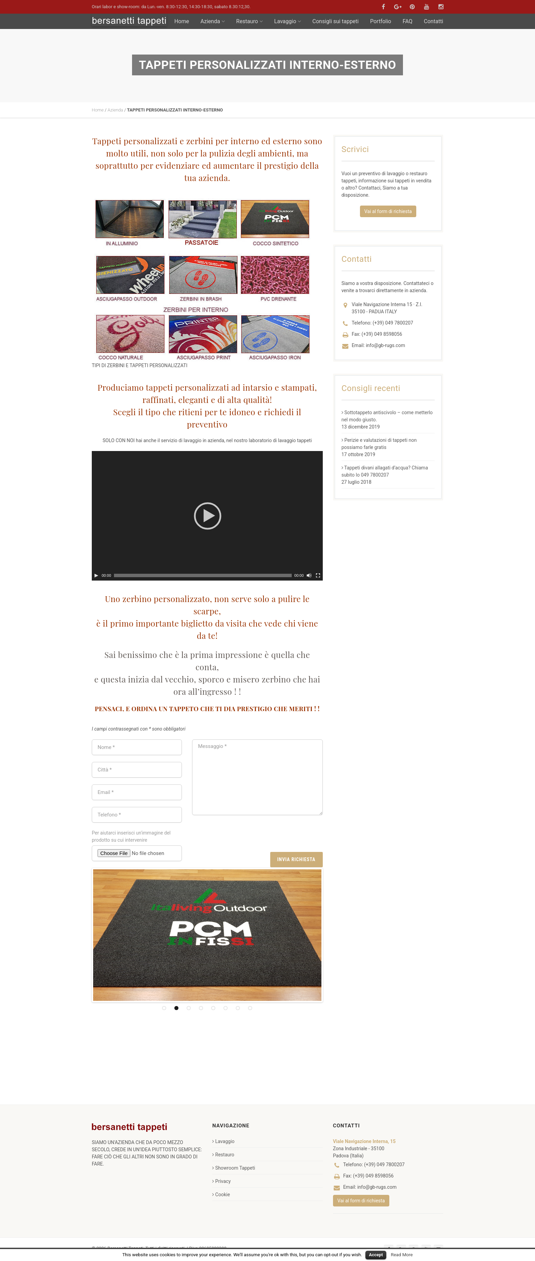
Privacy (221, 1181)
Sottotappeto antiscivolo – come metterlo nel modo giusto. (387, 416)
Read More (402, 1254)
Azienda (212, 21)
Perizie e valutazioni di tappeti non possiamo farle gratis (379, 443)
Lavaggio (287, 21)
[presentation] (271, 835)
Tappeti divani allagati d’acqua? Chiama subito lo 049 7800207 (385, 471)
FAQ (408, 21)
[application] (207, 516)
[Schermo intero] (318, 575)
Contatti (433, 21)
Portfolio (380, 21)
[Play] (96, 575)
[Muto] (309, 575)
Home (181, 21)
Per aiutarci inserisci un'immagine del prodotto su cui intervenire (131, 836)
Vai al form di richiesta (388, 211)
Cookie (221, 1194)
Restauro (249, 21)
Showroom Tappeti (233, 1168)
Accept (376, 1254)
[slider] (203, 575)
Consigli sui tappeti (336, 21)
